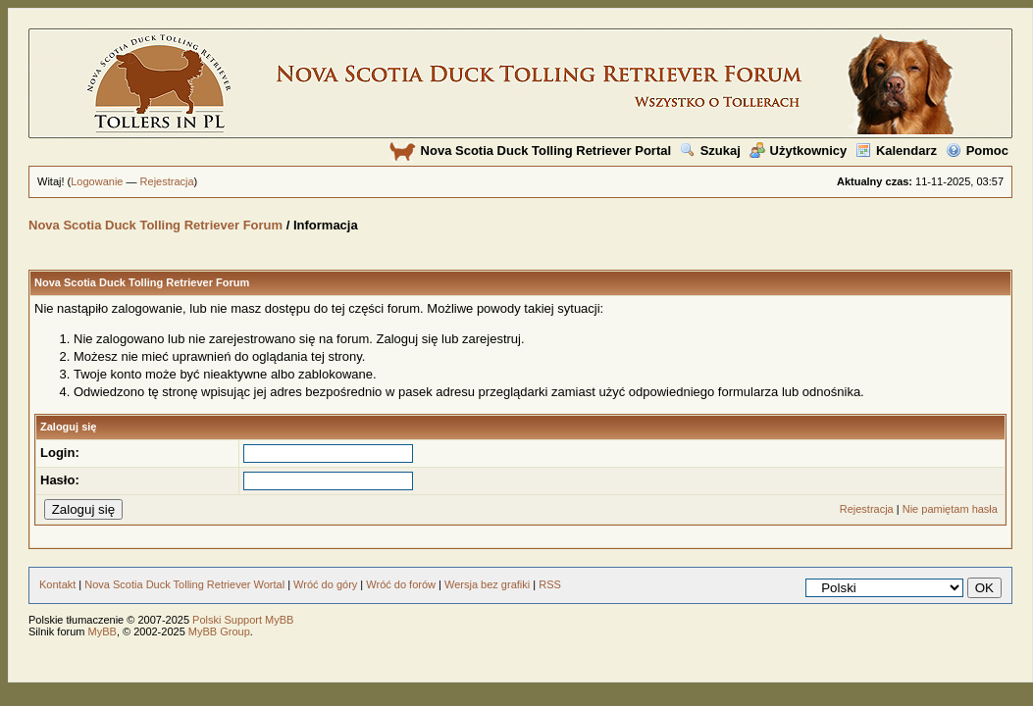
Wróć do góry (325, 584)
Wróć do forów (401, 584)
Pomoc (977, 150)
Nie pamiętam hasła (950, 509)
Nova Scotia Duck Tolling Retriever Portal (530, 150)
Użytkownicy (798, 150)
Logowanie (97, 181)
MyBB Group (219, 631)
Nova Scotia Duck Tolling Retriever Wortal (184, 584)
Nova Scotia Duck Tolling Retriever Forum (155, 225)
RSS (550, 584)
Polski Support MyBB (242, 620)
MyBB (102, 631)
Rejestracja (167, 181)
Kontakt (57, 584)
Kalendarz (896, 150)
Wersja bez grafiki (487, 584)
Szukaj (710, 150)
